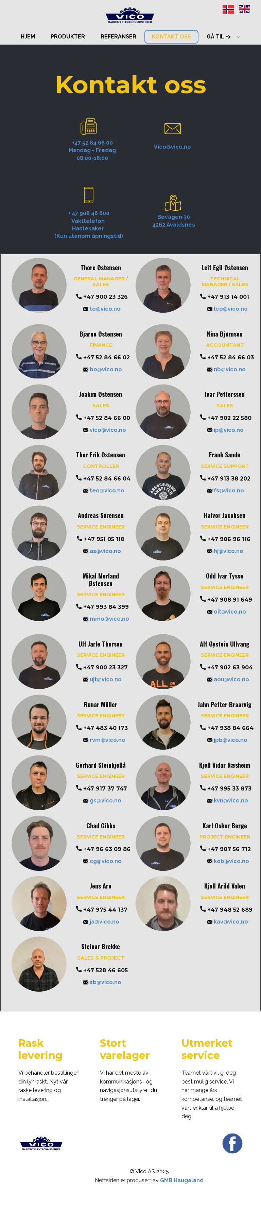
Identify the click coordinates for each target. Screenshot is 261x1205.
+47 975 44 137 (101, 910)
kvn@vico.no (227, 800)
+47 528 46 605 (102, 970)
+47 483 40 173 (102, 728)
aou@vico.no (228, 679)
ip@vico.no (225, 430)
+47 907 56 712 (225, 849)
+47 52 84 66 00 (103, 418)
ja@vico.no (101, 921)
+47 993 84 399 (102, 607)
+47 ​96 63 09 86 (103, 849)
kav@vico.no (227, 921)
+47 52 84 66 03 (227, 357)
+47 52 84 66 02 (103, 357)
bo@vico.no (102, 369)
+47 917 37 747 (101, 788)
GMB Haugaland (182, 1180)
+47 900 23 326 (102, 297)
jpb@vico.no (227, 740)
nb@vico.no (226, 369)
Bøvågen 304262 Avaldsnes (173, 221)
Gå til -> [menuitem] (219, 36)
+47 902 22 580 (225, 418)
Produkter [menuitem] (68, 36)
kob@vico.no (228, 861)
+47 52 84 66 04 (103, 478)
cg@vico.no (102, 861)
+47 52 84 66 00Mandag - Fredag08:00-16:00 (92, 150)
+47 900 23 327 (102, 667)
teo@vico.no (103, 490)
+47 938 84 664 (227, 728)
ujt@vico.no (102, 679)
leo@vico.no (227, 309)
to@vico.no (102, 309)
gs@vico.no (102, 800)
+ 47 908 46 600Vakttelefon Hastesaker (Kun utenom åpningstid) (88, 224)
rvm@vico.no (104, 740)
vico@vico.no (104, 430)
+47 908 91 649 (226, 600)
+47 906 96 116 (225, 539)
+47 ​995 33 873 (225, 788)
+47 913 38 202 (225, 478)
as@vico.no (102, 551)
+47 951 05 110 (100, 539)
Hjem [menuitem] (28, 36)
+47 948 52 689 (226, 910)
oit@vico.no (226, 611)
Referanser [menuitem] (118, 36)
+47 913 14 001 (224, 297)
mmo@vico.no (106, 619)
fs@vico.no (225, 490)
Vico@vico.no (172, 147)
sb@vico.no (102, 982)
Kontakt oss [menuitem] (171, 36)
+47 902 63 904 (226, 667)
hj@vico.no (225, 551)
